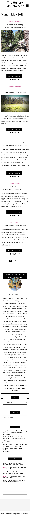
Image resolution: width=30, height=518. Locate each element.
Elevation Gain (15, 90)
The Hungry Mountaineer (15, 4)
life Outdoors (15, 140)
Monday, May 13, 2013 (21, 225)
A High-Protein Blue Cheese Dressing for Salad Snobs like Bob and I (15, 432)
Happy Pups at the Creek (15, 143)
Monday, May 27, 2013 (21, 92)
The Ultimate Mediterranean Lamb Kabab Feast (13, 463)
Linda (4, 476)
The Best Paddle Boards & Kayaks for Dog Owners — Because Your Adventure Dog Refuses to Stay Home (15, 447)
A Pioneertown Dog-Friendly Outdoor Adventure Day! (14, 480)
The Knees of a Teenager (15, 25)
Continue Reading (14, 76)
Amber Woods (9, 27)
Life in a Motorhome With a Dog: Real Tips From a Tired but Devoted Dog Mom (15, 438)
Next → (17, 261)
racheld (5, 467)
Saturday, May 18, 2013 (21, 189)
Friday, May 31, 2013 (20, 27)
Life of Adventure (15, 22)
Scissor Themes (11, 514)
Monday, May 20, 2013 (21, 145)
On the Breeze (15, 187)
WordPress (15, 515)
